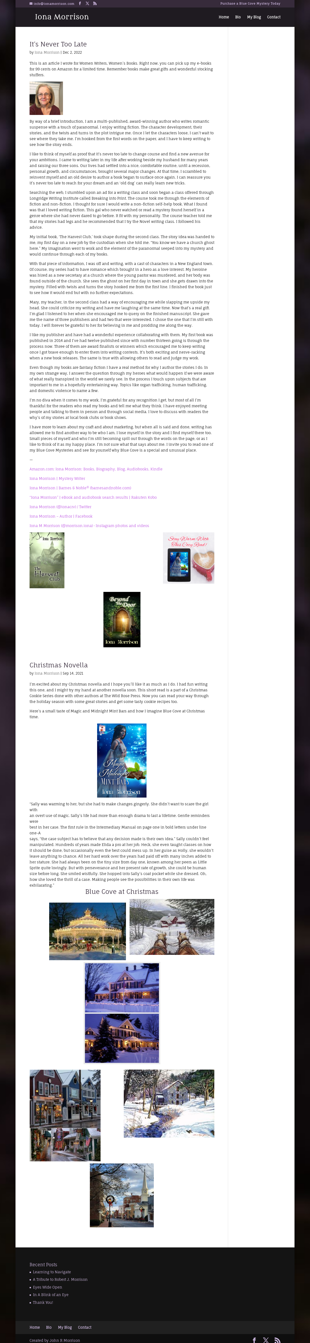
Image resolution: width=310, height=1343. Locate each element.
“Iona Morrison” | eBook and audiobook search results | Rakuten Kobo (93, 497)
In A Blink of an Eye (51, 1294)
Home (224, 17)
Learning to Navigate (52, 1272)
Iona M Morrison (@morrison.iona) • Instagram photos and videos (89, 525)
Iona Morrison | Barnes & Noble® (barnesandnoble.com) (80, 488)
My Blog (254, 17)
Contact (273, 17)
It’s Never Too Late (58, 44)
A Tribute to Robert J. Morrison (60, 1279)
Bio (238, 17)
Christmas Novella (59, 665)
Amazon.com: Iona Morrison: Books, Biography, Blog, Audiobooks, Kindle (96, 469)
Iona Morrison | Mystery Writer (57, 478)
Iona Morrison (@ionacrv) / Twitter (60, 507)
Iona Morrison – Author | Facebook (61, 516)
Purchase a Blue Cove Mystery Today (250, 3)
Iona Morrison (47, 52)
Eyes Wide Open (47, 1287)
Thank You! (43, 1302)
